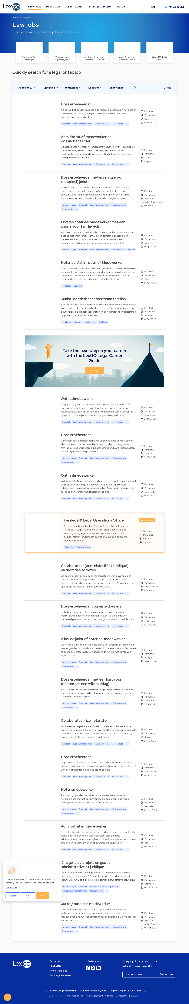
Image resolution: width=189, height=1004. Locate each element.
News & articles (58, 970)
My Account (174, 7)
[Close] (59, 863)
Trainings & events (60, 975)
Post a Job (53, 6)
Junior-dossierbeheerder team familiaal (93, 299)
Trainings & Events (99, 6)
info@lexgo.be (94, 961)
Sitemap (109, 995)
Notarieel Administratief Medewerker (92, 262)
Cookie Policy (55, 995)
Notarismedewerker (77, 789)
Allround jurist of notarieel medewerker (93, 639)
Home (15, 17)
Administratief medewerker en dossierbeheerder (86, 138)
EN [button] (153, 7)
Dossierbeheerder (76, 104)
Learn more (11, 887)
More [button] (120, 6)
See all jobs (55, 961)
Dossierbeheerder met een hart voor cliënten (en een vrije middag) (91, 681)
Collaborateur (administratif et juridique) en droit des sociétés (94, 567)
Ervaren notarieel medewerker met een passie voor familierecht (93, 224)
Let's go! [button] (94, 370)
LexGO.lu (133, 995)
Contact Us (121, 995)
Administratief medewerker (84, 826)
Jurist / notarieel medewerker (85, 903)
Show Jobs (35, 6)
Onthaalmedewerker (78, 398)
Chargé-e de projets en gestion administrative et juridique (87, 864)
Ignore (13, 895)
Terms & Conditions (73, 995)
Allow (42, 895)
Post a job (55, 966)
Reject (28, 895)
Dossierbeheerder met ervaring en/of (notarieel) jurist (92, 179)
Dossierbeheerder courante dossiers (91, 606)
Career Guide (74, 6)
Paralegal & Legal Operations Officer (94, 520)
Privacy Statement (94, 995)
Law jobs (26, 17)
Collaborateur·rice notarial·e (84, 720)
